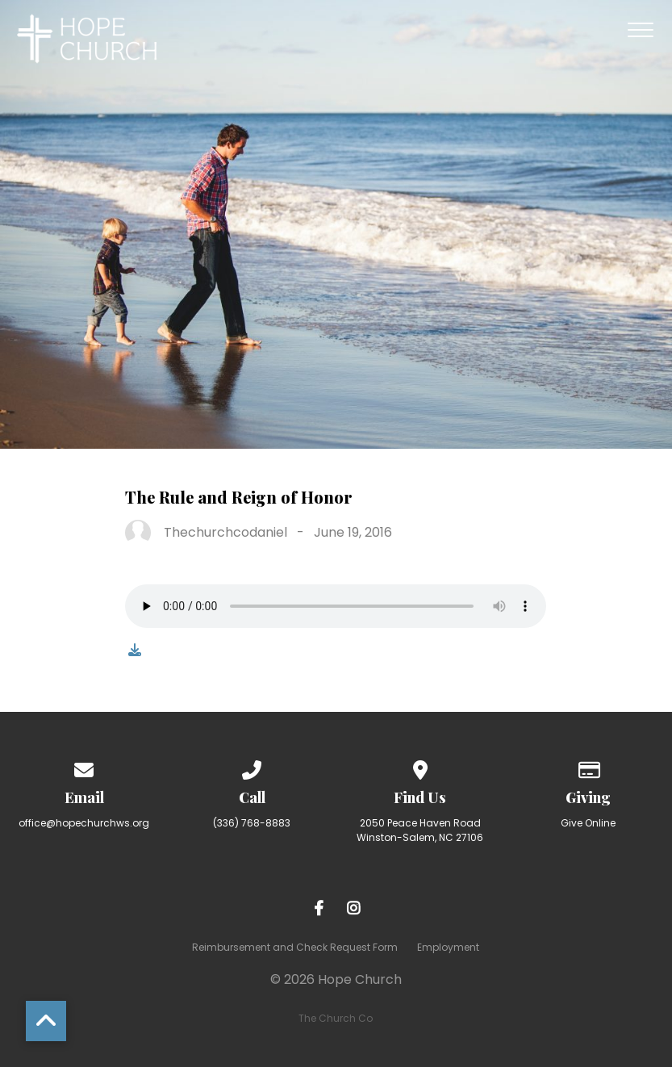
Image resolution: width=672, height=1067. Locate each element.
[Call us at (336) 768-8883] (252, 767)
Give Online (588, 823)
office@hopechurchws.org (84, 823)
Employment (448, 947)
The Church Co (335, 1018)
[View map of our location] (420, 767)
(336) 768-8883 (251, 823)
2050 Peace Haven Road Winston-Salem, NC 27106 (420, 830)
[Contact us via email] (84, 767)
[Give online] (588, 767)
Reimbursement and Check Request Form (295, 947)
